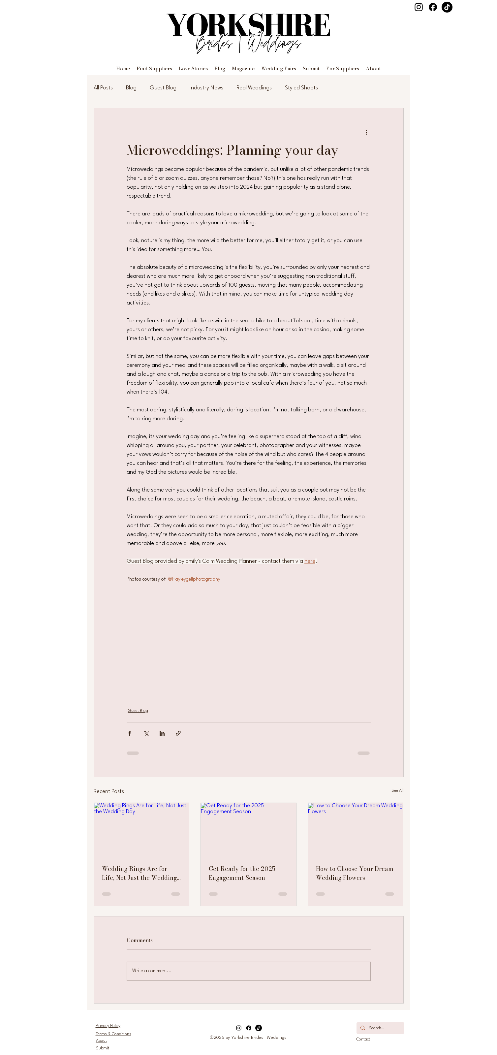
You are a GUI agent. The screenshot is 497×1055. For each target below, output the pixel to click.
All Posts (103, 88)
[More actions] (367, 132)
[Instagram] (418, 7)
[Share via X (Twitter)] (146, 733)
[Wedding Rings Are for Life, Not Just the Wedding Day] (141, 829)
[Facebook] (432, 7)
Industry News (206, 88)
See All (397, 790)
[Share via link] (178, 733)
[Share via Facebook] (130, 733)
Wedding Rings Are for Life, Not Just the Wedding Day (139, 873)
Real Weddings (254, 88)
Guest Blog (163, 88)
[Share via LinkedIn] (162, 733)
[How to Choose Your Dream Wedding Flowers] (355, 829)
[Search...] (379, 1028)
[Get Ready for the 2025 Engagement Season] (248, 829)
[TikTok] (447, 7)
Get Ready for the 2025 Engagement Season (242, 873)
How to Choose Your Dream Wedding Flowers (354, 873)
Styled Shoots (301, 88)
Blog (131, 88)
